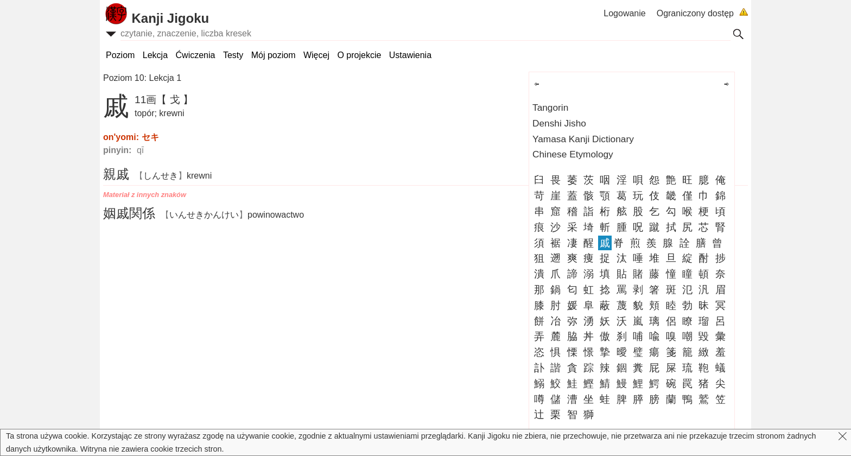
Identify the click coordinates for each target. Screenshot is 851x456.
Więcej (316, 55)
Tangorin (550, 107)
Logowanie (624, 13)
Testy (233, 55)
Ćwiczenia (195, 55)
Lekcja (155, 55)
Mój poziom (273, 55)
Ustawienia (410, 55)
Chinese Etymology (572, 154)
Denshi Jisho (559, 123)
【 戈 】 (174, 99)
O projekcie (359, 55)
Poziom (120, 55)
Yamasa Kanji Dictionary (583, 139)
